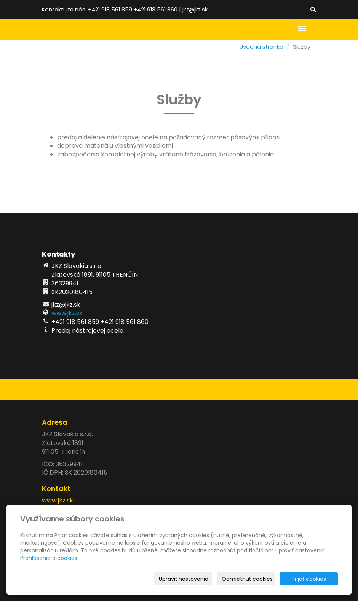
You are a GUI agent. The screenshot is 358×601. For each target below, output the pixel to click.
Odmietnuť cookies (247, 579)
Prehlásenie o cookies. (49, 558)
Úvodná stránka (261, 47)
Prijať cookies (309, 579)
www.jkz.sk (67, 313)
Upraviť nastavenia (183, 579)
